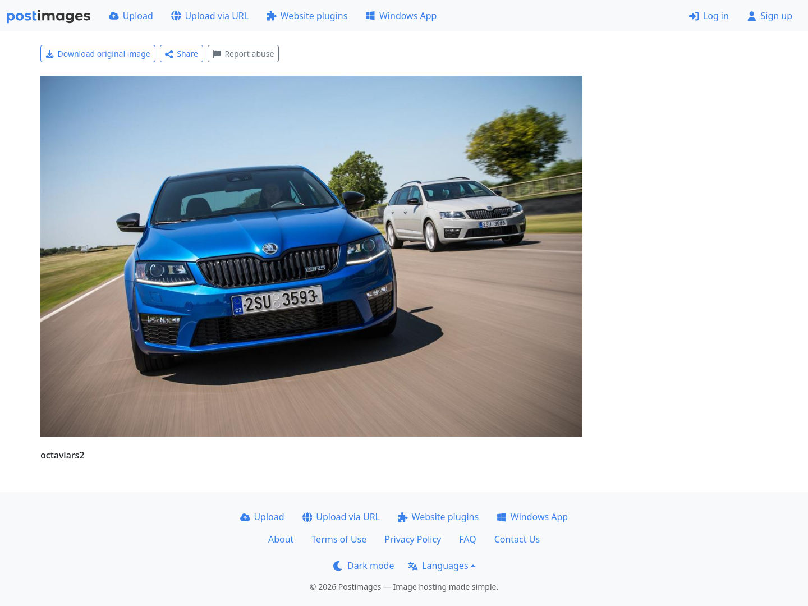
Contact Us (517, 539)
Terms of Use (338, 539)
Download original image (97, 53)
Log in (709, 16)
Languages (438, 565)
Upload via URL (210, 16)
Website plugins (307, 16)
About (280, 539)
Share (181, 53)
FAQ (467, 539)
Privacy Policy (412, 539)
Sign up (769, 16)
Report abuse (243, 53)
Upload (131, 16)
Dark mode (363, 565)
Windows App (401, 16)
